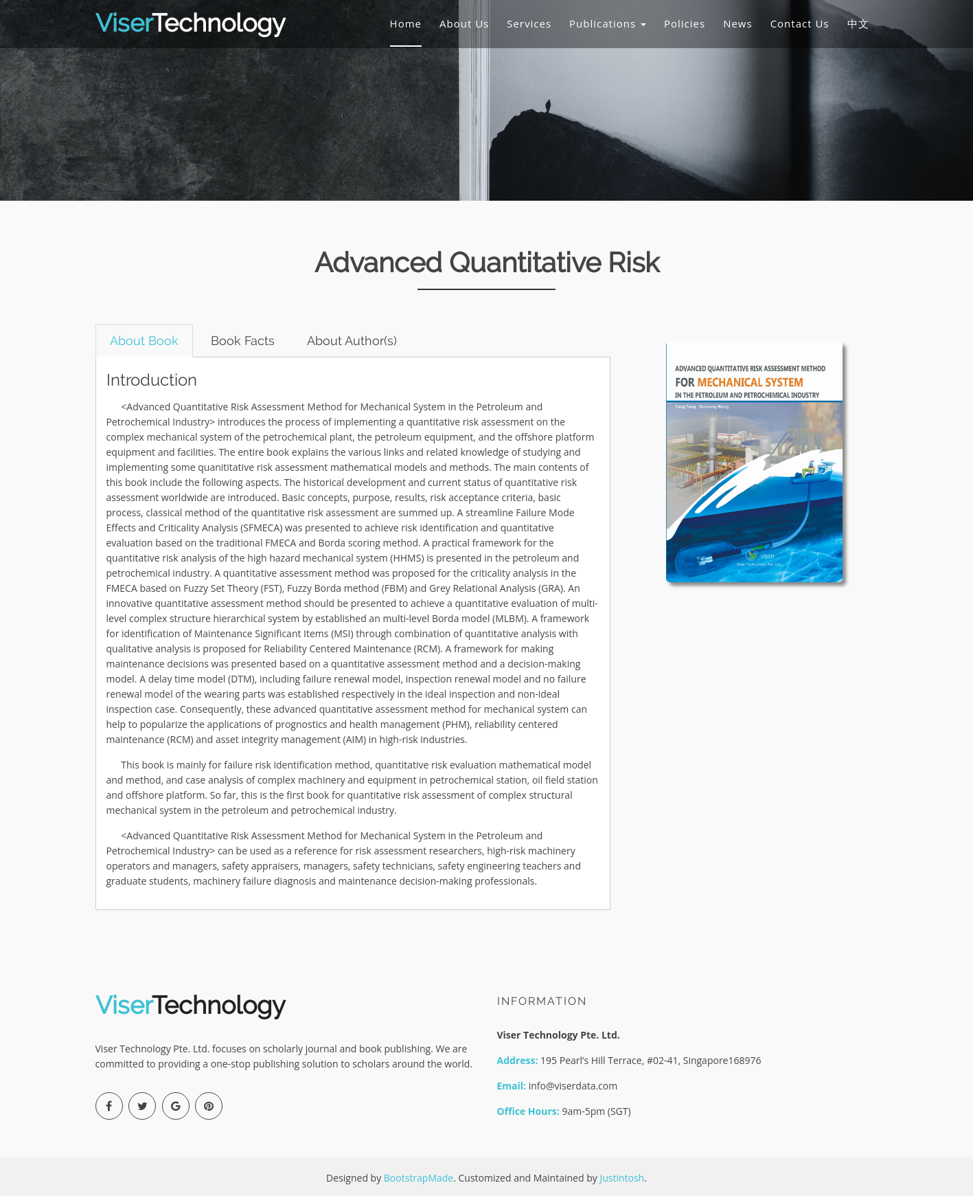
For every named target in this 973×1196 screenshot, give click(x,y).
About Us (464, 23)
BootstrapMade (418, 1177)
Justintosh (621, 1177)
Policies (684, 23)
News (738, 23)
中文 (858, 23)
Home (406, 23)
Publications (607, 23)
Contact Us (799, 23)
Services (529, 23)
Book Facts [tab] (243, 340)
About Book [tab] (144, 340)
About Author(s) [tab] (352, 340)
